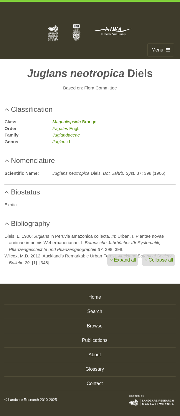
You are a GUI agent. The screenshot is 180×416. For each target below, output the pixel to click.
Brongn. (75, 121)
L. (62, 141)
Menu (160, 49)
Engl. (66, 128)
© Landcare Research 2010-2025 (30, 400)
